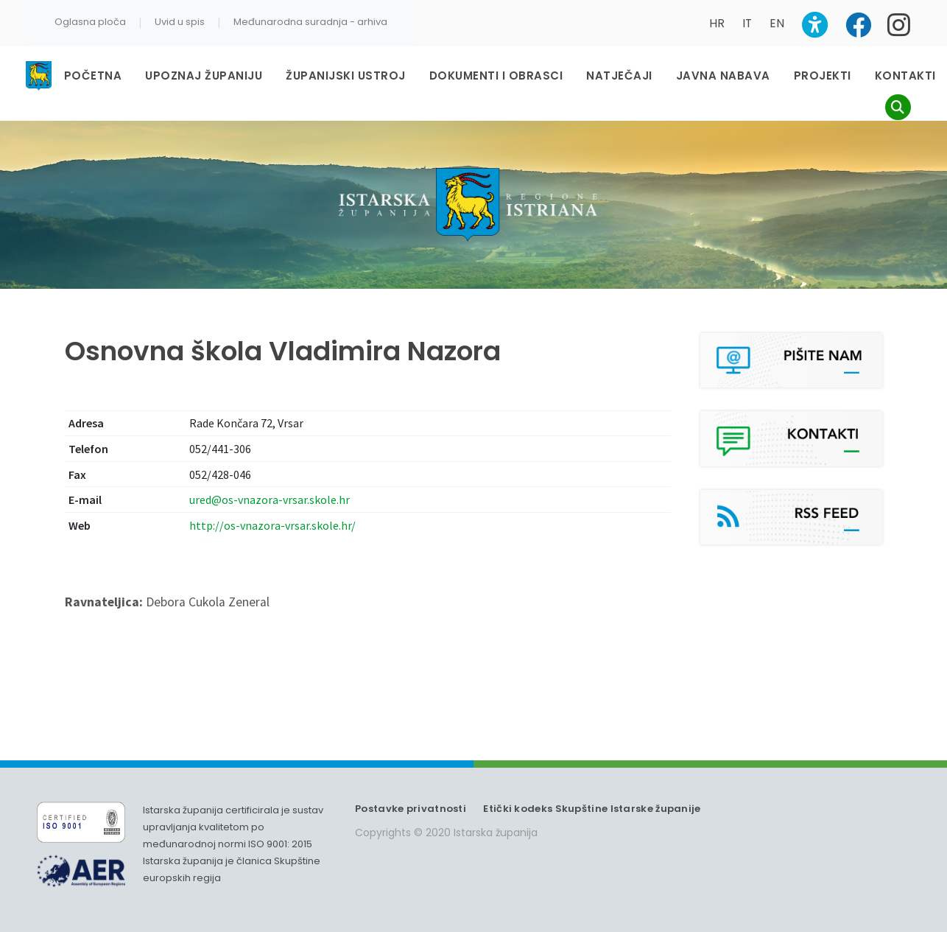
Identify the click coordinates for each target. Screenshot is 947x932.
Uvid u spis (180, 22)
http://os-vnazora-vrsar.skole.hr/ (272, 525)
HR (717, 23)
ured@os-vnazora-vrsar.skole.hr (269, 499)
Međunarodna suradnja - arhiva (310, 22)
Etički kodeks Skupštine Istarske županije (591, 809)
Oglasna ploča (90, 22)
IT (747, 23)
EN (777, 23)
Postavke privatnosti (410, 809)
